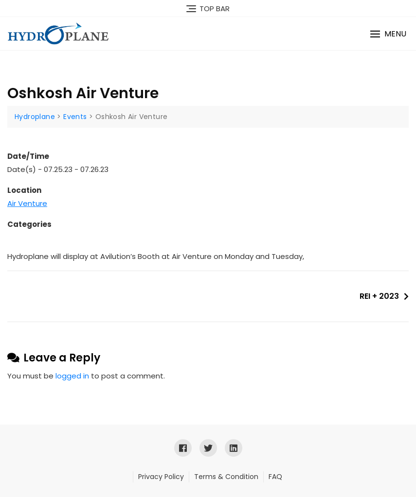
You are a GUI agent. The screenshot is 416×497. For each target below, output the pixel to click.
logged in (72, 376)
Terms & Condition (226, 476)
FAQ (275, 476)
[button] (388, 33)
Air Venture (27, 203)
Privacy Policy (161, 476)
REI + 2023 (379, 296)
